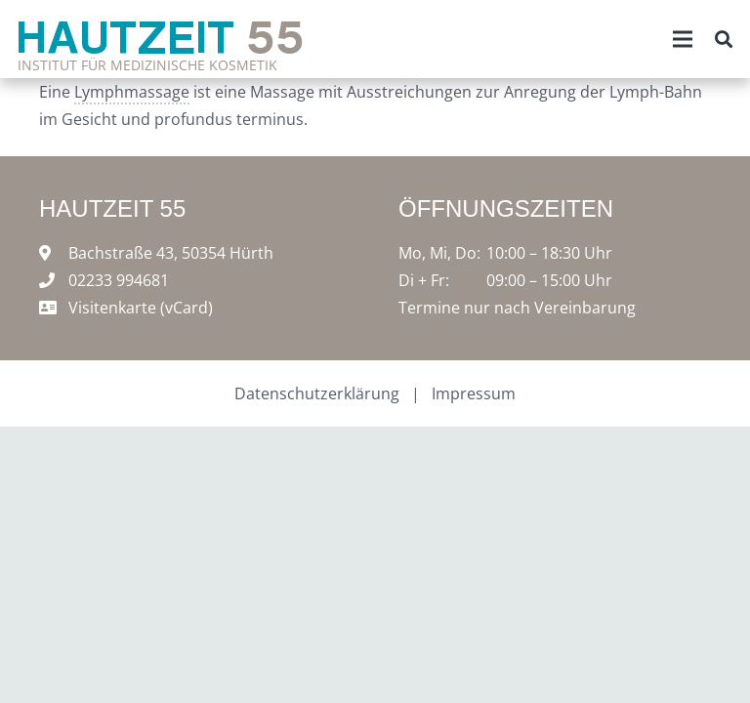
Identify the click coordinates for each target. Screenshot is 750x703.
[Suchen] (723, 40)
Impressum (474, 393)
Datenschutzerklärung (316, 393)
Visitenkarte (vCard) (140, 307)
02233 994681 (118, 280)
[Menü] (682, 39)
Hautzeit (160, 36)
